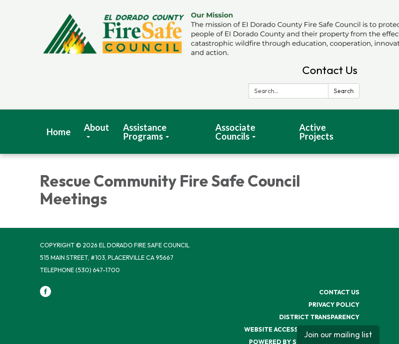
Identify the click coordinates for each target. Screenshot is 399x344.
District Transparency (319, 317)
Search (344, 91)
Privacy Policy (333, 305)
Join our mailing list (338, 334)
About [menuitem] (96, 127)
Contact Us (329, 70)
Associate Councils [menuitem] (235, 131)
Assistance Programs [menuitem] (144, 131)
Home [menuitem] (59, 131)
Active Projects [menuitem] (316, 131)
